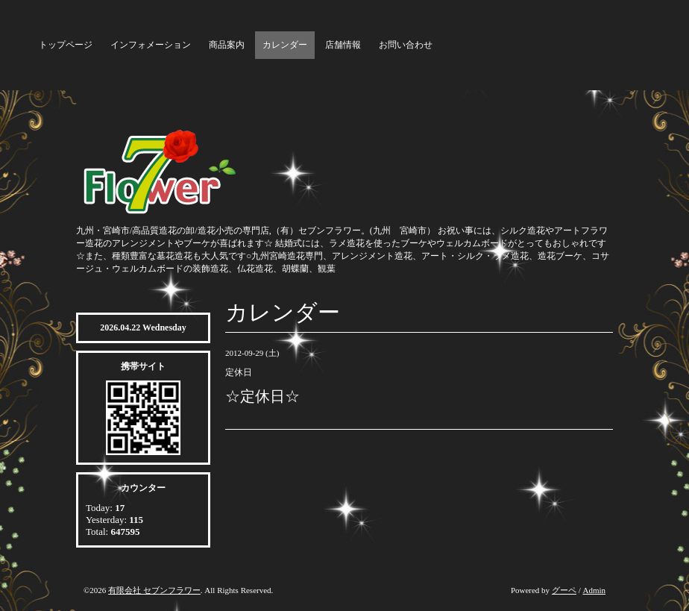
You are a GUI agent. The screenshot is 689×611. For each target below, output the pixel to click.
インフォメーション (150, 45)
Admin (593, 590)
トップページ (65, 45)
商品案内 (227, 45)
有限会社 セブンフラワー (154, 590)
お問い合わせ (405, 45)
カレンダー (284, 45)
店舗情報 (343, 45)
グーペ (564, 590)
